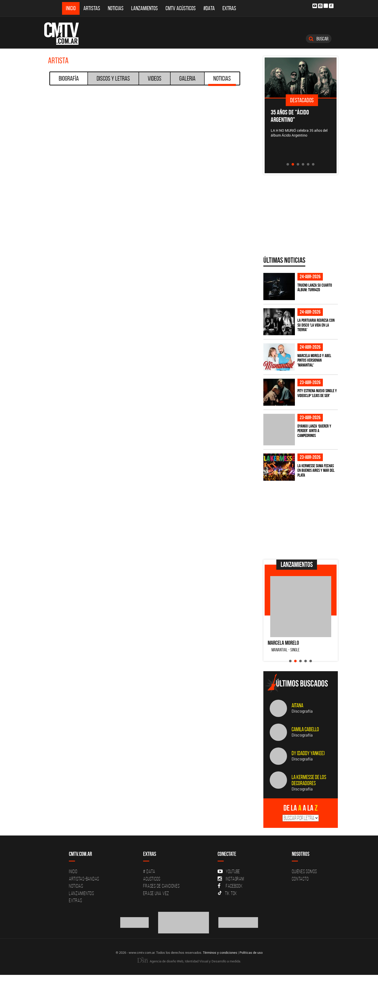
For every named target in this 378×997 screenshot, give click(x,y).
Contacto (300, 879)
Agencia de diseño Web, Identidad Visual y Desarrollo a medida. (189, 961)
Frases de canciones (161, 886)
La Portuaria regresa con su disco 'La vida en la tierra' (316, 325)
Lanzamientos (144, 8)
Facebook (230, 886)
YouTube (229, 871)
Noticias (116, 8)
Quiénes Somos (304, 871)
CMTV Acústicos (180, 8)
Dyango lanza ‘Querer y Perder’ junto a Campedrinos (314, 431)
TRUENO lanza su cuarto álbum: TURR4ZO (314, 287)
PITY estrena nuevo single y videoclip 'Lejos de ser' (317, 393)
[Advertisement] (301, 520)
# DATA (149, 871)
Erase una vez (156, 893)
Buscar (318, 38)
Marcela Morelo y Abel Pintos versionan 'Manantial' (314, 360)
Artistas (91, 8)
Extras (229, 8)
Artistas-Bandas (84, 879)
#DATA (209, 8)
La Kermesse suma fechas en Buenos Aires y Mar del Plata (316, 470)
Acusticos (151, 879)
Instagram (231, 879)
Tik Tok (227, 893)
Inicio (71, 8)
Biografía (69, 78)
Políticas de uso (251, 952)
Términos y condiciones (220, 952)
